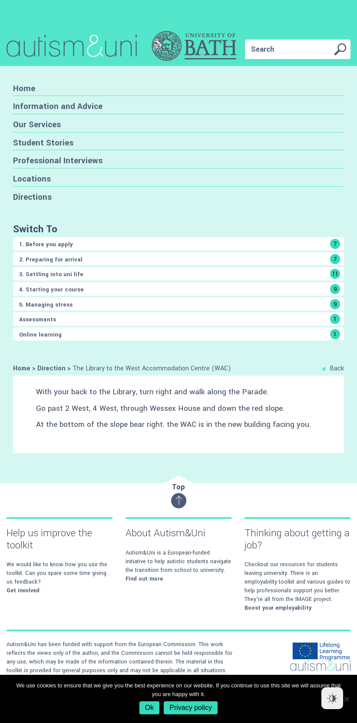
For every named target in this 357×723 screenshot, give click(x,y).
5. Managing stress (179, 304)
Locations (32, 179)
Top (178, 495)
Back (333, 368)
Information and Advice (57, 106)
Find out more (144, 579)
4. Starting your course (179, 289)
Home (24, 88)
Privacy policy (190, 707)
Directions (32, 197)
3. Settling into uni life (179, 274)
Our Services (37, 124)
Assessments (179, 319)
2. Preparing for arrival (179, 259)
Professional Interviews (57, 160)
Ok (149, 707)
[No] (346, 699)
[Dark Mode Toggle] (332, 698)
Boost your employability (278, 608)
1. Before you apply (179, 244)
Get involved (23, 590)
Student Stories (43, 143)
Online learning (179, 334)
